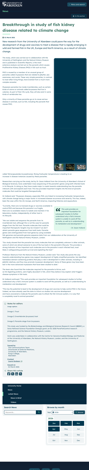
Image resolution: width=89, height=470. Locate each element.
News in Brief (16, 323)
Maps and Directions (9, 438)
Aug (68, 360)
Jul (56, 360)
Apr (53, 355)
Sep (80, 360)
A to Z (5, 435)
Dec (80, 366)
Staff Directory (8, 441)
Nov (68, 366)
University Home (14, 311)
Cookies (51, 456)
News (6, 11)
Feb (66, 349)
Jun (80, 354)
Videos (13, 328)
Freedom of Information (45, 460)
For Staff (46, 396)
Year (49, 338)
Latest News (13, 319)
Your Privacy (32, 456)
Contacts (6, 432)
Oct (56, 366)
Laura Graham (14, 287)
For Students (33, 396)
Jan (53, 349)
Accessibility (43, 456)
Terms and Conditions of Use (16, 456)
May (68, 354)
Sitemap (57, 396)
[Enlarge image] (70, 61)
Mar (78, 349)
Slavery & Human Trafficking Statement (69, 456)
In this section (79, 16)
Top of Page (81, 448)
